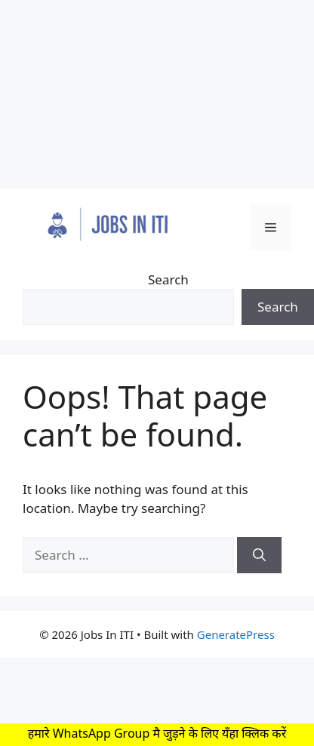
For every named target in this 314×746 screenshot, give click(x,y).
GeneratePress (236, 634)
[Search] (259, 555)
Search (168, 279)
